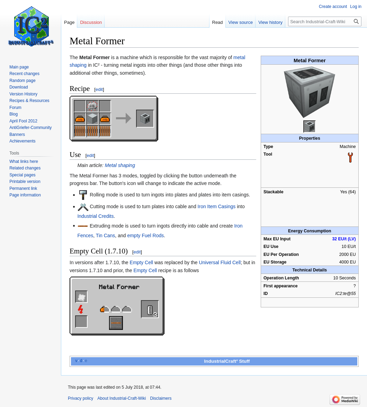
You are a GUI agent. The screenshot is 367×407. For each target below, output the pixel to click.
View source (241, 22)
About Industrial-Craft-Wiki (121, 398)
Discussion (91, 22)
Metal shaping (120, 165)
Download (18, 87)
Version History (23, 94)
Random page (22, 80)
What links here (23, 161)
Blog (13, 114)
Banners (17, 134)
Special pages (22, 175)
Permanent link (23, 188)
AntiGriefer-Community (30, 127)
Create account (333, 6)
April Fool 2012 (23, 121)
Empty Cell (141, 262)
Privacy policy (80, 398)
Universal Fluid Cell (220, 262)
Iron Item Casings (217, 206)
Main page (19, 67)
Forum (15, 107)
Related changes (25, 168)
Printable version (24, 181)
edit (99, 89)
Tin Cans (105, 235)
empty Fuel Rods (145, 235)
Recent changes (24, 73)
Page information (25, 195)
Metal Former (119, 286)
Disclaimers (160, 398)
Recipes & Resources (29, 100)
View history (270, 22)
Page (69, 22)
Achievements (22, 141)
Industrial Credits (95, 216)
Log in (355, 6)
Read (217, 22)
